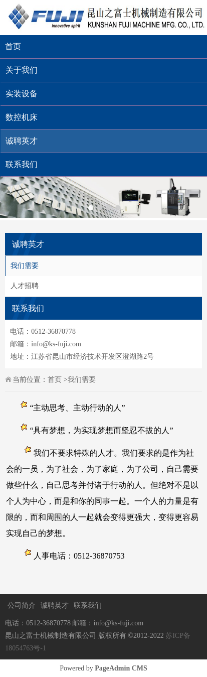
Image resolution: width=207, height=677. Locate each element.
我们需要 (25, 265)
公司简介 (22, 605)
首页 (13, 46)
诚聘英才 (55, 605)
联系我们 (88, 605)
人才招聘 (25, 286)
